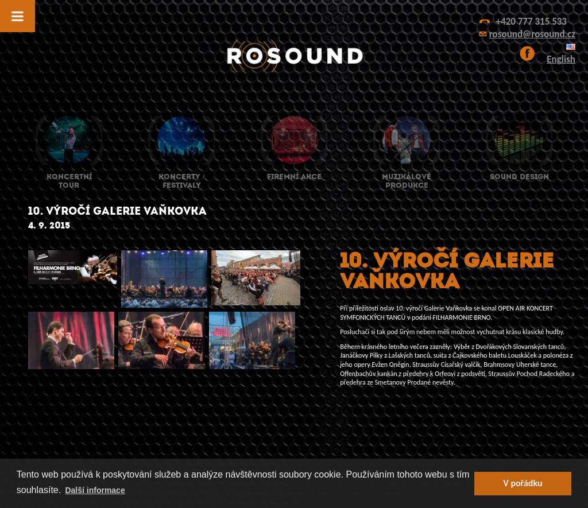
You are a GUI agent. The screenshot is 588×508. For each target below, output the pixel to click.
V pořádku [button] (522, 483)
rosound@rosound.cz (532, 34)
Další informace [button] (95, 490)
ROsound (294, 56)
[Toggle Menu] (17, 16)
